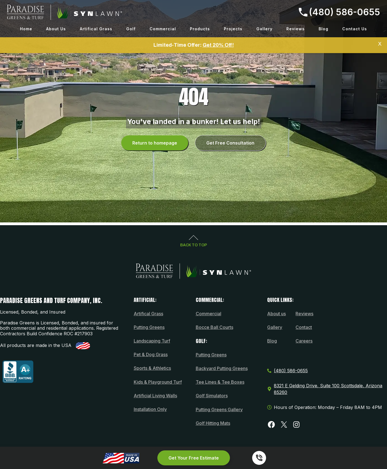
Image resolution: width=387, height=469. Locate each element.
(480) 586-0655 (339, 12)
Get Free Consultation (230, 143)
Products (200, 28)
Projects (233, 28)
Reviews (295, 28)
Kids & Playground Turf (158, 382)
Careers (304, 341)
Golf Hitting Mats (213, 423)
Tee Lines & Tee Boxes (220, 382)
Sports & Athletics (152, 368)
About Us (56, 28)
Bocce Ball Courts (214, 327)
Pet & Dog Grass (151, 354)
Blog (323, 28)
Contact (304, 327)
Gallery (264, 28)
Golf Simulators (212, 395)
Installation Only (150, 409)
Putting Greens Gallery (219, 409)
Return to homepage (154, 143)
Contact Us (354, 28)
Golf (131, 28)
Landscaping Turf (152, 341)
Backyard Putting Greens (222, 368)
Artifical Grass (96, 28)
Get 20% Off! (218, 45)
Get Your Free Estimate (193, 458)
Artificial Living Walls (155, 395)
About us (276, 313)
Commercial (163, 28)
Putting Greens (149, 327)
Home (26, 28)
